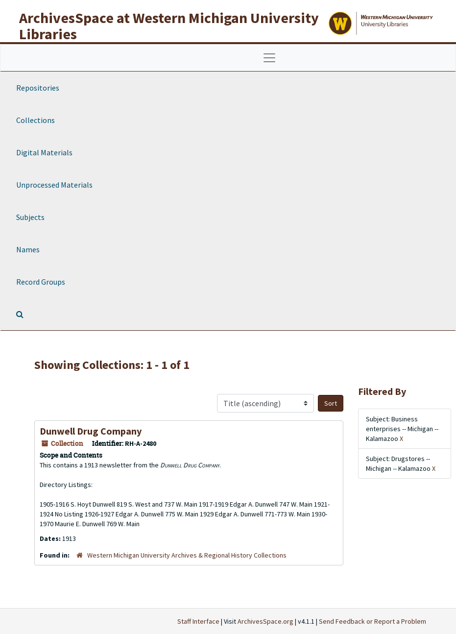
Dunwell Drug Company (91, 431)
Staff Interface (198, 621)
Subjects (30, 217)
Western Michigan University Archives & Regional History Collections (187, 555)
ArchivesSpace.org (265, 621)
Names (28, 249)
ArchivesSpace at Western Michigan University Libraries (169, 25)
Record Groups (40, 282)
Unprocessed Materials (54, 185)
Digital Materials (44, 152)
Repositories (37, 88)
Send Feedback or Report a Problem (372, 621)
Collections (35, 120)
